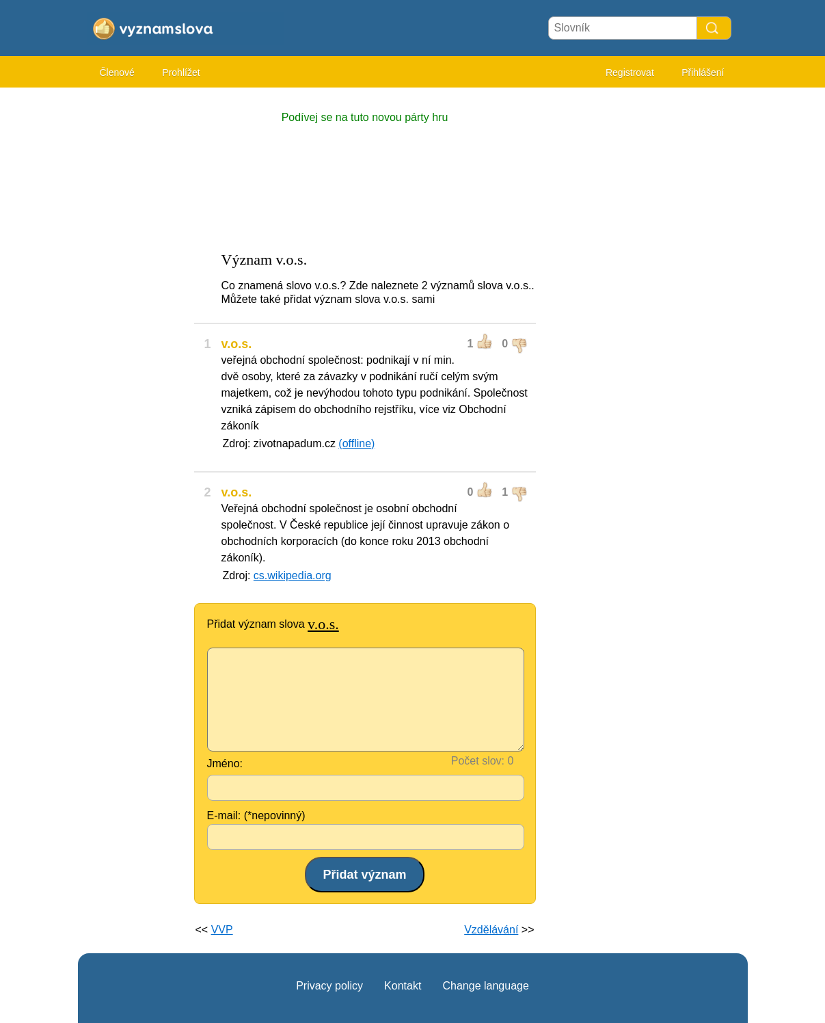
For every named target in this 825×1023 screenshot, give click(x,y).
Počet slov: (477, 761)
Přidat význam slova (273, 624)
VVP (222, 929)
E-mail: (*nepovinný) (256, 815)
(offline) (356, 443)
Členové (117, 72)
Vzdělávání (491, 929)
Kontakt (402, 986)
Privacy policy (329, 986)
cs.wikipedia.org (293, 575)
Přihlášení (702, 72)
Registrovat (630, 72)
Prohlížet (181, 72)
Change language (485, 986)
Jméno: (225, 763)
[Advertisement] (132, 301)
